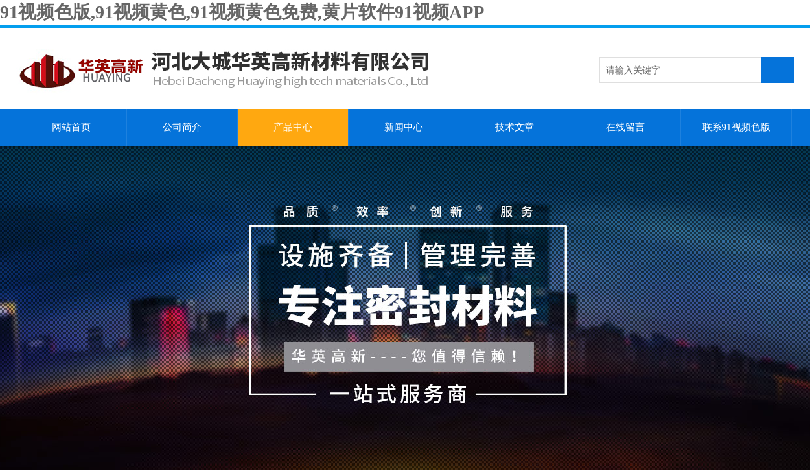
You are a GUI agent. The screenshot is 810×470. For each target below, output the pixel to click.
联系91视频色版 (736, 127)
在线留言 (625, 127)
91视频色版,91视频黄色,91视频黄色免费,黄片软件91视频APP (242, 12)
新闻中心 (403, 127)
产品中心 (292, 127)
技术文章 (514, 127)
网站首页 (71, 127)
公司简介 (182, 127)
